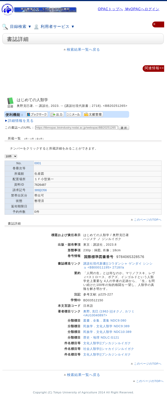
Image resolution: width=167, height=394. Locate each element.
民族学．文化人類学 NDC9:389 (106, 326)
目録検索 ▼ (17, 26)
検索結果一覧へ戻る (83, 49)
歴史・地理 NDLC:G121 (101, 337)
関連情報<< (154, 68)
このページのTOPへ (148, 219)
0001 (37, 163)
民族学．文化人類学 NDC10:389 (107, 332)
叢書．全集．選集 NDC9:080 (104, 320)
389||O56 (40, 190)
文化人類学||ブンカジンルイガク (107, 343)
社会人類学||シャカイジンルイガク (108, 348)
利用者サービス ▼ (54, 26)
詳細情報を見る (21, 120)
